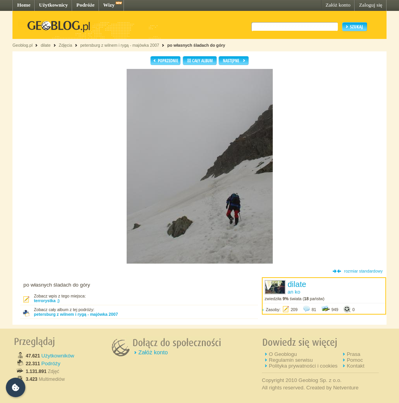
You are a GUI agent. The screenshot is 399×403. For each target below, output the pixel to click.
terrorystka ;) (47, 300)
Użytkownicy (53, 5)
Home (23, 5)
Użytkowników (57, 356)
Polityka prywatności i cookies (303, 366)
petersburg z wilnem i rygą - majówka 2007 (119, 45)
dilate (45, 45)
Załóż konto (337, 5)
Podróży (50, 363)
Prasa (353, 354)
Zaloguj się (370, 5)
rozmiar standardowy (363, 271)
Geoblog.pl (22, 45)
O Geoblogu (283, 354)
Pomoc (355, 360)
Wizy (109, 5)
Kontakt (355, 366)
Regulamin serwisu (291, 360)
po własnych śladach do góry (196, 45)
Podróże (85, 5)
